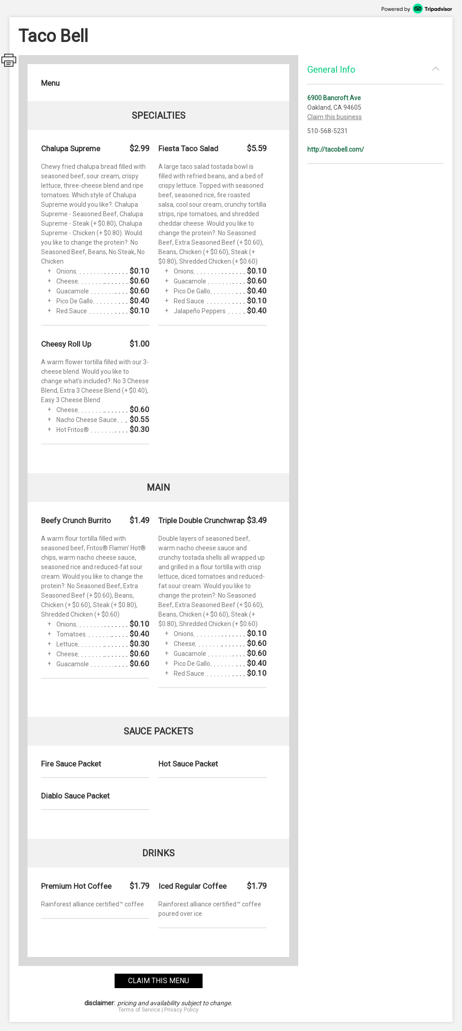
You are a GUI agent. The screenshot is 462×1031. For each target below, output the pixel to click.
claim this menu (158, 980)
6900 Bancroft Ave (334, 98)
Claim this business (334, 117)
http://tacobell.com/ (335, 149)
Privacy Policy (181, 1010)
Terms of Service (139, 1010)
